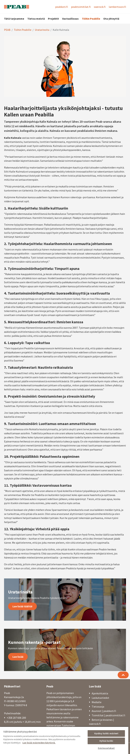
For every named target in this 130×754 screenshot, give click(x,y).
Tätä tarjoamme (14, 18)
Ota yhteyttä (111, 18)
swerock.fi (100, 6)
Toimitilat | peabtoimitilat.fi (108, 715)
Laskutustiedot (100, 697)
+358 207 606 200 (16, 717)
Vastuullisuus (70, 18)
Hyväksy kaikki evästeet (106, 733)
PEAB (7, 29)
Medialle (96, 702)
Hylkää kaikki (106, 740)
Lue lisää (17, 656)
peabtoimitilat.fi (81, 6)
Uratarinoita (42, 29)
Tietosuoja (98, 706)
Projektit (53, 18)
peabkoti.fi (61, 6)
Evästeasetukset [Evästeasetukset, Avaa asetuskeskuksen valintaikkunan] (106, 748)
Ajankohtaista (100, 693)
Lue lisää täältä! (22, 606)
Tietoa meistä (36, 18)
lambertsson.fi (117, 6)
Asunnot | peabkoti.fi (104, 711)
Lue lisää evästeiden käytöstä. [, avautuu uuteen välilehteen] (39, 742)
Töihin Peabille (91, 18)
